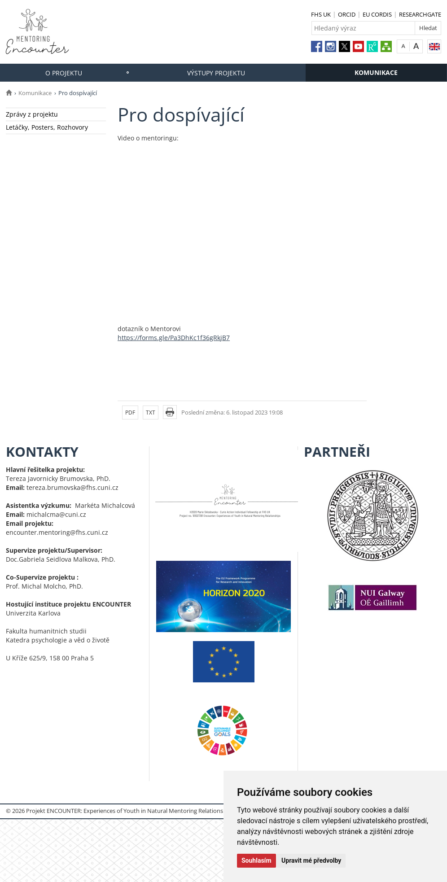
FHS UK (321, 14)
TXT (150, 412)
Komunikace (376, 72)
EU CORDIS (377, 14)
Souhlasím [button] (256, 860)
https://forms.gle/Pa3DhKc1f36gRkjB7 (174, 337)
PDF (130, 412)
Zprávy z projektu (32, 114)
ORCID (346, 14)
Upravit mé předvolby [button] (311, 860)
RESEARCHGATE (420, 14)
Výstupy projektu (216, 73)
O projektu (63, 73)
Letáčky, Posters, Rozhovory (47, 127)
